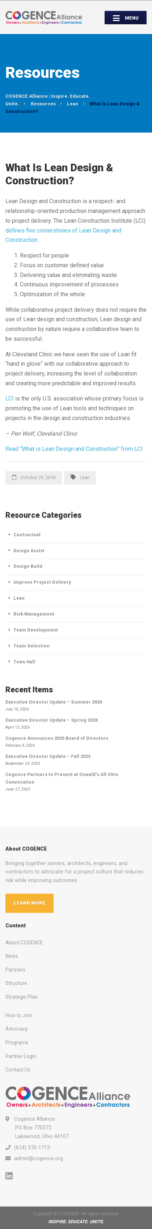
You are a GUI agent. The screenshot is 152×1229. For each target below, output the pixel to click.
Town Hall (24, 661)
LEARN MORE (29, 903)
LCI (9, 398)
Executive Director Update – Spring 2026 (51, 720)
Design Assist (29, 550)
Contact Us (17, 1070)
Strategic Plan (21, 997)
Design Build (27, 566)
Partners (15, 970)
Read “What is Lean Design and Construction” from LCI (74, 448)
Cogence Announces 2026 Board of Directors (56, 738)
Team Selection (31, 646)
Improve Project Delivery (42, 582)
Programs (16, 1042)
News (11, 956)
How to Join (18, 1015)
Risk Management (33, 614)
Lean (85, 477)
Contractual (27, 534)
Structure (16, 983)
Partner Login (20, 1056)
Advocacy (16, 1029)
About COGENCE (24, 942)
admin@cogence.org (38, 1158)
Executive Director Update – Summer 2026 (53, 702)
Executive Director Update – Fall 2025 (47, 756)
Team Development (35, 630)
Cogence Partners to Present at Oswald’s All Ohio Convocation (61, 778)
